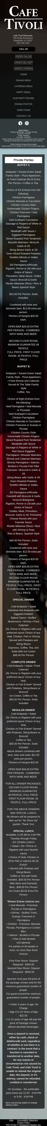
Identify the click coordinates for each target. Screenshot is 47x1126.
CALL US (23, 49)
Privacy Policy (23, 1123)
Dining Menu (23, 80)
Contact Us (23, 115)
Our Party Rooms (23, 98)
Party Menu (24, 92)
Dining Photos (23, 104)
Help (11, 1120)
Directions (23, 110)
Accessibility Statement (27, 1120)
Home (23, 74)
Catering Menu (24, 86)
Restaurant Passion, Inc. (30, 1125)
